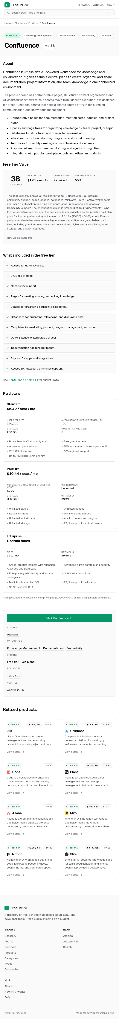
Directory (84, 5)
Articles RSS (71, 941)
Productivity (88, 35)
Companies (11, 969)
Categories (11, 958)
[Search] (59, 12)
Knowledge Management (39, 35)
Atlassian (106, 35)
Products (33, 23)
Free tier (12, 35)
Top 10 (8, 941)
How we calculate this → (21, 237)
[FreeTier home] (27, 4)
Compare (10, 947)
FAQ (7, 997)
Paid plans (27, 662)
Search (67, 947)
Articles (98, 5)
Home (7, 23)
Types (8, 963)
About (110, 5)
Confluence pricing (23, 380)
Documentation (67, 35)
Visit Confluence (59, 618)
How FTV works (14, 991)
